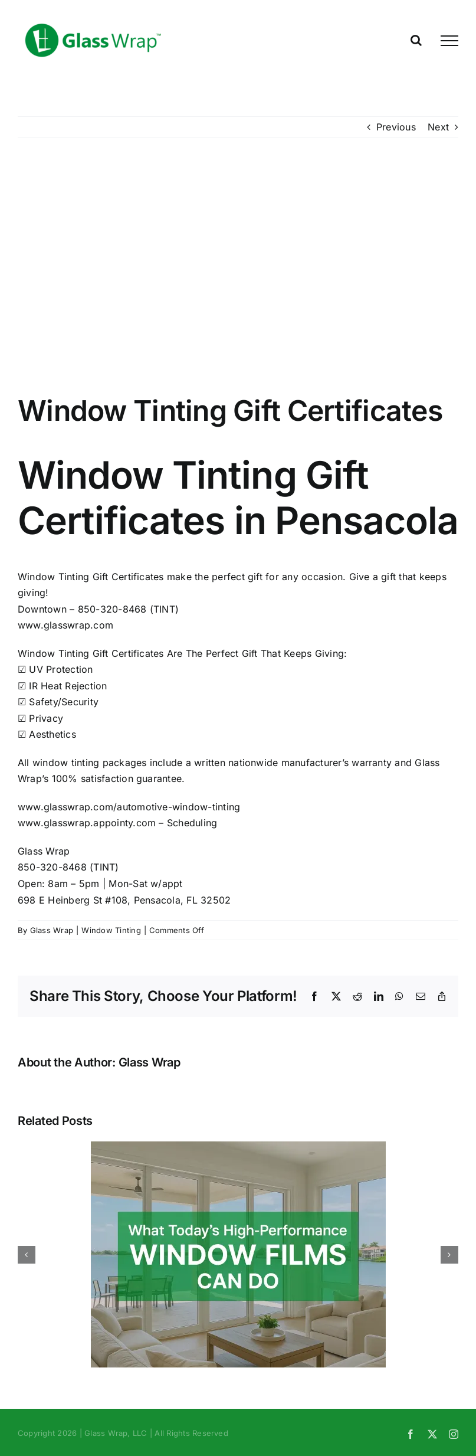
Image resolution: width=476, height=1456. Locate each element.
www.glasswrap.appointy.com (87, 823)
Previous (396, 127)
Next (438, 127)
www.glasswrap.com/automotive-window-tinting (129, 807)
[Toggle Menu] (449, 40)
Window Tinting (110, 930)
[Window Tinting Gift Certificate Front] (238, 274)
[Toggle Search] (416, 40)
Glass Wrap (51, 930)
